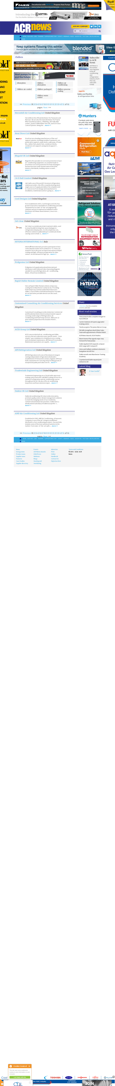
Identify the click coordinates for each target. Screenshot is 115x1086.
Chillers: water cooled (42, 96)
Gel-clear (19, 221)
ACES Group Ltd (22, 329)
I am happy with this (20, 1077)
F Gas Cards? (94, 371)
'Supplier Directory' (95, 28)
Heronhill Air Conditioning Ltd (29, 113)
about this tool (26, 1080)
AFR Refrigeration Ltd (25, 350)
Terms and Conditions (76, 449)
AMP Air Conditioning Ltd (27, 413)
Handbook (54, 456)
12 (54, 104)
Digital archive (94, 36)
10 (49, 104)
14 (60, 104)
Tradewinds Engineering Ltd (28, 370)
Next (45, 107)
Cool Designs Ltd (23, 199)
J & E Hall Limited (23, 178)
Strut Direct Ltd (22, 133)
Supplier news (20, 456)
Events (60, 36)
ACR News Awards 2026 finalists (90, 335)
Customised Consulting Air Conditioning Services (38, 303)
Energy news (20, 452)
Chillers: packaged (44, 89)
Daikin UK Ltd (21, 391)
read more (13, 1083)
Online (53, 454)
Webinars (66, 36)
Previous (27, 104)
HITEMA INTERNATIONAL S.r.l (29, 241)
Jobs (35, 36)
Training (41, 36)
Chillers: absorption (41, 84)
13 (57, 104)
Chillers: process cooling (64, 90)
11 (52, 104)
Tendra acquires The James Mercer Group (92, 327)
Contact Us (55, 459)
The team (85, 36)
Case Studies (20, 461)
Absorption (21, 83)
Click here (82, 306)
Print (53, 452)
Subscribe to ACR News (94, 60)
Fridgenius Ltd (22, 262)
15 (62, 104)
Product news (20, 454)
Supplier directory (50, 36)
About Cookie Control (10, 1066)
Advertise (78, 36)
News (24, 36)
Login (22, 39)
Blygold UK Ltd (22, 156)
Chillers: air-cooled (24, 89)
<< (21, 104)
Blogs (72, 36)
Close (29, 1066)
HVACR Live (37, 454)
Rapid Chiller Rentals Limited (29, 281)
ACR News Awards (40, 452)
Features (30, 36)
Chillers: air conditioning (62, 84)
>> (49, 107)
